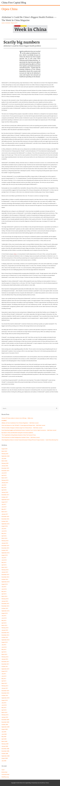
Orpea (15, 254)
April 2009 (4, 739)
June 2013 (4, 618)
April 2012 (4, 652)
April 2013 (4, 623)
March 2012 (4, 654)
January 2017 (5, 514)
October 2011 (5, 666)
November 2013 (5, 606)
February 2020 (5, 463)
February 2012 (5, 656)
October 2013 (5, 608)
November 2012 (5, 635)
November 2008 (5, 751)
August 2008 (5, 758)
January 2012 (5, 659)
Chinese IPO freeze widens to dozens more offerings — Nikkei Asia (17, 418)
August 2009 (5, 729)
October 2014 (5, 579)
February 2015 (5, 569)
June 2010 (4, 705)
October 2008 (5, 753)
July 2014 (4, 586)
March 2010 (4, 712)
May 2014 (4, 591)
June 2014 (4, 589)
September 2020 (5, 456)
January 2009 (5, 746)
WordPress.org (5, 777)
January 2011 (5, 688)
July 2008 (4, 760)
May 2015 (4, 562)
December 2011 (5, 661)
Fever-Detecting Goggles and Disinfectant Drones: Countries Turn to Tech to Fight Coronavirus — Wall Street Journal (29, 430)
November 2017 (5, 494)
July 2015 (4, 557)
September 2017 (5, 499)
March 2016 (4, 538)
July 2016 (4, 528)
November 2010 (5, 693)
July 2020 (4, 458)
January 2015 (5, 572)
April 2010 (4, 710)
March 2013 (4, 625)
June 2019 (4, 473)
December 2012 (5, 632)
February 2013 (5, 627)
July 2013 (4, 615)
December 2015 (5, 545)
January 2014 (5, 601)
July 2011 (4, 673)
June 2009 (4, 734)
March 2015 (4, 567)
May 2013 (4, 620)
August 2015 (5, 555)
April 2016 (4, 535)
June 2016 (4, 531)
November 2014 (5, 577)
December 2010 (5, 690)
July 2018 (4, 485)
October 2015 (5, 550)
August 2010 (5, 700)
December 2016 (5, 516)
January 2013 (5, 630)
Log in (3, 769)
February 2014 (5, 598)
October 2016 (5, 521)
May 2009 (4, 736)
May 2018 (4, 487)
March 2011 (4, 683)
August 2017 (5, 502)
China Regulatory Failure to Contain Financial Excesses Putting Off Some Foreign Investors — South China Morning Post (30, 439)
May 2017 (4, 509)
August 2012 (5, 642)
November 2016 (5, 519)
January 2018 (5, 492)
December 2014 (5, 574)
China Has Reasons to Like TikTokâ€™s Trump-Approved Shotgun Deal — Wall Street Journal (23, 425)
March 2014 (4, 596)
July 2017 (4, 504)
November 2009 (5, 722)
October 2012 (5, 637)
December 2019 (5, 468)
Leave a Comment (6, 22)
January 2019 (5, 482)
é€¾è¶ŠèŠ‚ (4, 420)
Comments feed (5, 774)
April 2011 (4, 681)
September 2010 (5, 697)
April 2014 (4, 593)
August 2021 (5, 448)
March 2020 (4, 460)
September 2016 (5, 523)
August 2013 (5, 613)
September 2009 (5, 726)
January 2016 (5, 543)
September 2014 (5, 581)
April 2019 (4, 475)
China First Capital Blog (14, 2)
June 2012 (4, 647)
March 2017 (4, 511)
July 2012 (4, 644)
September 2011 (5, 668)
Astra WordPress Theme (43, 782)
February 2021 (5, 453)
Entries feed (4, 772)
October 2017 (5, 497)
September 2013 (5, 610)
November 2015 (5, 548)
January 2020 (5, 465)
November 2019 (5, 470)
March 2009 (4, 741)
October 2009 (5, 724)
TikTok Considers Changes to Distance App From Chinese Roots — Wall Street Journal (22, 427)
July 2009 (4, 731)
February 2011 (5, 685)
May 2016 (4, 533)
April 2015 (4, 564)
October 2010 (5, 695)
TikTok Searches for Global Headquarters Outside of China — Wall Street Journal (21, 437)
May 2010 (4, 707)
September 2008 (5, 756)
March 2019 (4, 477)
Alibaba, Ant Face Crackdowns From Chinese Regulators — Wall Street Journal (20, 423)
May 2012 (4, 649)
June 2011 (4, 676)
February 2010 (5, 714)
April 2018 (4, 490)
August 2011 (5, 671)
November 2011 (5, 664)
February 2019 (5, 480)
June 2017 (4, 506)
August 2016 (5, 526)
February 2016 (5, 540)
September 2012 (5, 639)
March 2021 (4, 451)
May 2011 (4, 678)
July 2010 (4, 702)
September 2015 (5, 552)
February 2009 (5, 743)
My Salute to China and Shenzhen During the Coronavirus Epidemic (17, 432)
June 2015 (4, 560)
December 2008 (5, 748)
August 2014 (5, 584)
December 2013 (5, 603)
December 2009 (5, 719)
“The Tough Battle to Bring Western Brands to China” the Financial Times (19, 435)
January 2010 (5, 717)
